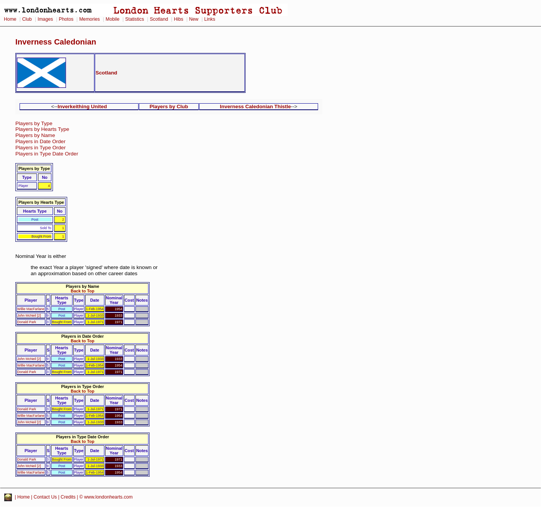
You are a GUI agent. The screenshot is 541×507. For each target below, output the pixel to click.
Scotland (159, 19)
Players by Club (169, 106)
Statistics (134, 19)
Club (27, 19)
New (193, 19)
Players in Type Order (40, 147)
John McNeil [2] (29, 315)
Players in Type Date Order (46, 154)
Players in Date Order (40, 141)
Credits (68, 497)
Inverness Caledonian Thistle (255, 106)
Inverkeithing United (82, 106)
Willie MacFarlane (31, 309)
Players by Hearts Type (42, 129)
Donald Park (26, 322)
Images (45, 19)
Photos (66, 19)
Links (209, 19)
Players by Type (33, 123)
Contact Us (45, 497)
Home (10, 19)
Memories (89, 19)
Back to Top (82, 291)
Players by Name (35, 135)
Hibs (178, 19)
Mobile (112, 19)
